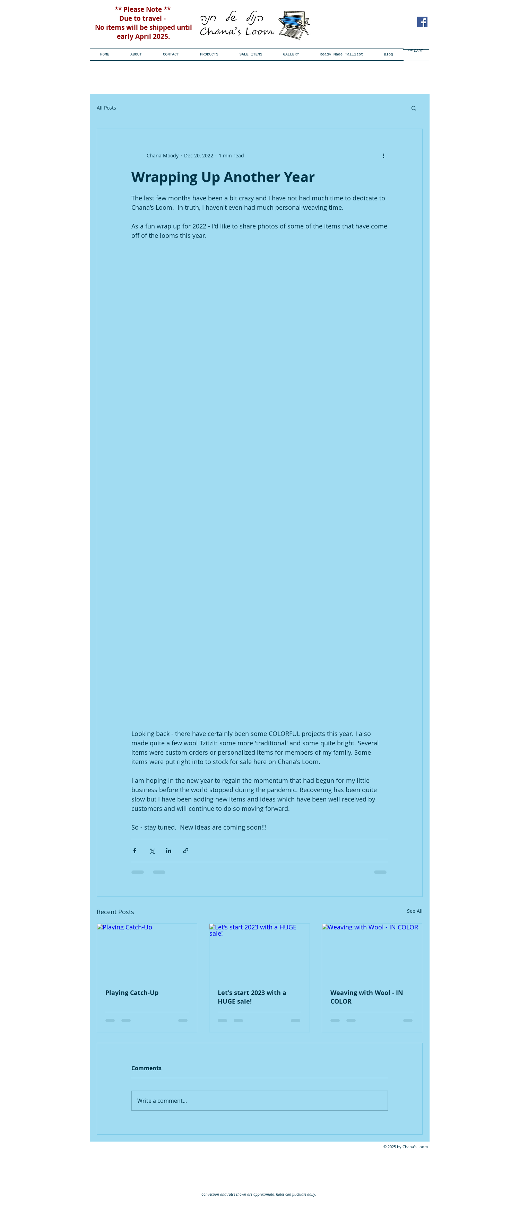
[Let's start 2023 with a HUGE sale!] (259, 952)
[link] (413, 50)
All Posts (106, 107)
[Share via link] (185, 850)
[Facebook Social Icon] (422, 22)
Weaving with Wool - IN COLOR (366, 997)
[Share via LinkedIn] (168, 850)
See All (415, 911)
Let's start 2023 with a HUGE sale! (252, 997)
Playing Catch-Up (131, 992)
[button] (209, 54)
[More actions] (384, 155)
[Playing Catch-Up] (147, 952)
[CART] (418, 51)
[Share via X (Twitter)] (151, 850)
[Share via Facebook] (134, 850)
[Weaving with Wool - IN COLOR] (372, 952)
